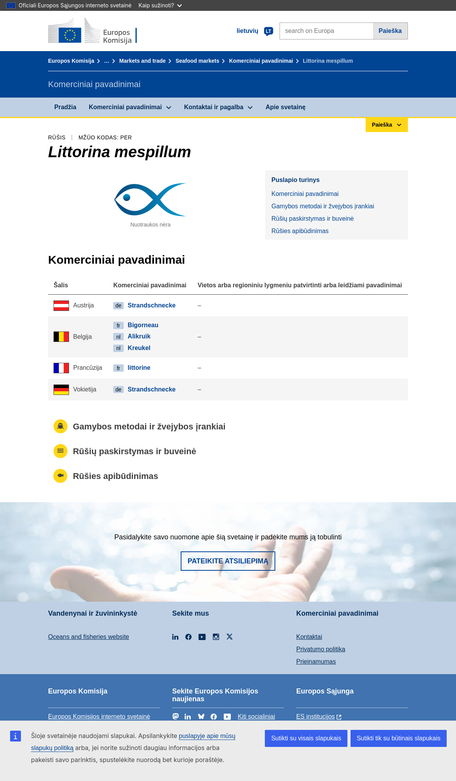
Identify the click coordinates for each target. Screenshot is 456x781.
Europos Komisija (71, 61)
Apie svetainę (286, 107)
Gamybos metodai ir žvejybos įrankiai (322, 206)
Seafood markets (197, 61)
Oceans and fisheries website (88, 636)
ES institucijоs (315, 716)
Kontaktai (309, 636)
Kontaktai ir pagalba (214, 107)
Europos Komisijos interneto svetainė (99, 716)
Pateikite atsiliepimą (228, 561)
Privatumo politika (320, 649)
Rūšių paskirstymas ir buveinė (312, 218)
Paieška (390, 30)
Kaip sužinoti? (160, 5)
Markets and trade (142, 61)
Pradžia (65, 107)
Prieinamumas (316, 661)
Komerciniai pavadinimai (261, 61)
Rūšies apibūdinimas (300, 231)
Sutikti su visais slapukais (306, 738)
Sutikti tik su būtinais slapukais (398, 738)
